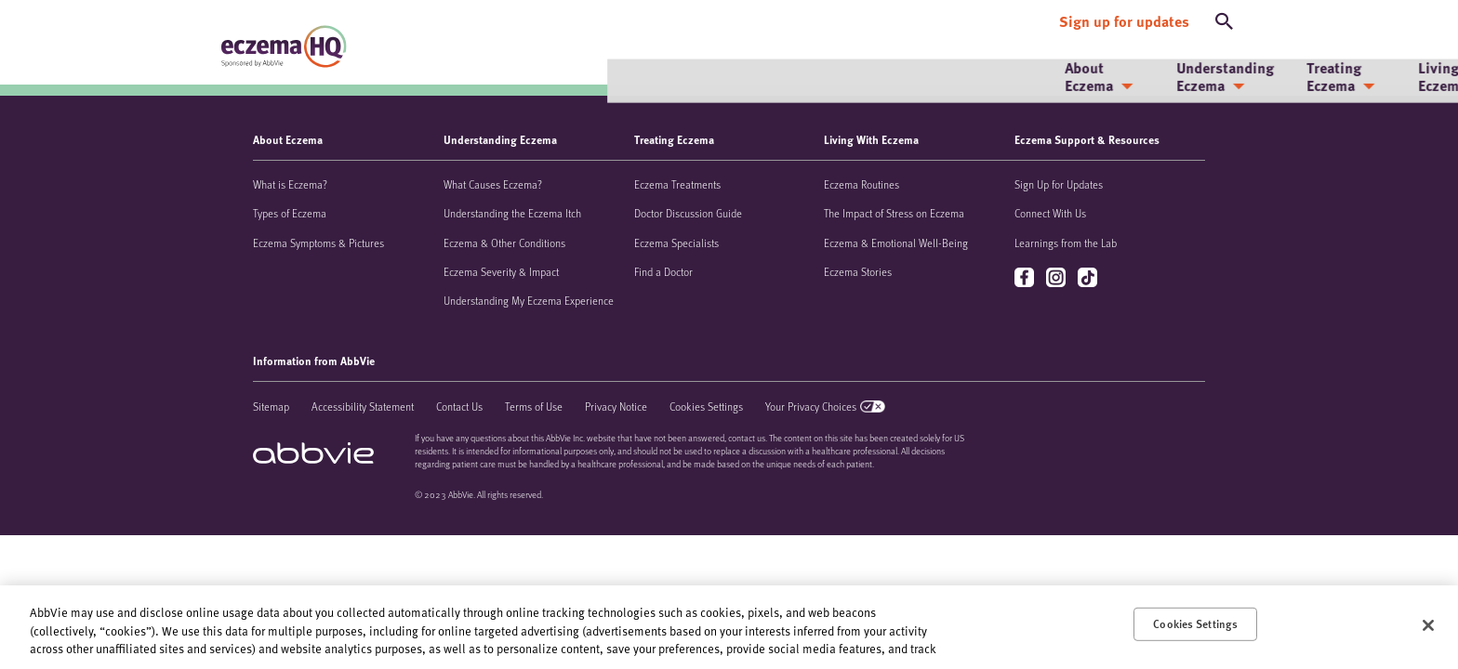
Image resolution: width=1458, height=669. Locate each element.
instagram (1057, 278)
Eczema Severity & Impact (501, 271)
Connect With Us (1050, 212)
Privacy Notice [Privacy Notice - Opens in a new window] (616, 406)
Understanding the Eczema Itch (512, 212)
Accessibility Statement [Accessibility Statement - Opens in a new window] (362, 406)
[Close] (1428, 625)
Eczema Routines (861, 183)
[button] (1225, 17)
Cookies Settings (706, 406)
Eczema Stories (858, 271)
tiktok (1089, 278)
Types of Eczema (289, 212)
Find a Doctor (663, 271)
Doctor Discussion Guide (688, 212)
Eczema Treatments (677, 183)
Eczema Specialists (676, 242)
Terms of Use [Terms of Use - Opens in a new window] (534, 406)
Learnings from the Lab (1065, 242)
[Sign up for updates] (1124, 17)
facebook (1026, 278)
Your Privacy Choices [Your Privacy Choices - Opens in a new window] (810, 406)
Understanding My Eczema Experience (529, 300)
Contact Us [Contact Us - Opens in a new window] (459, 406)
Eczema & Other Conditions (504, 242)
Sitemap (271, 406)
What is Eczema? (290, 183)
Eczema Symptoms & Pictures (318, 242)
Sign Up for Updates (1058, 183)
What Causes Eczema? (493, 183)
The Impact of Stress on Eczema (894, 212)
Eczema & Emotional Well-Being (896, 242)
